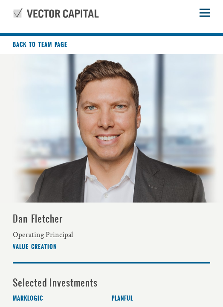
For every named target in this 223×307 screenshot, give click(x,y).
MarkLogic (28, 298)
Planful (122, 298)
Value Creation (35, 247)
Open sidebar (204, 12)
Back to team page (40, 45)
